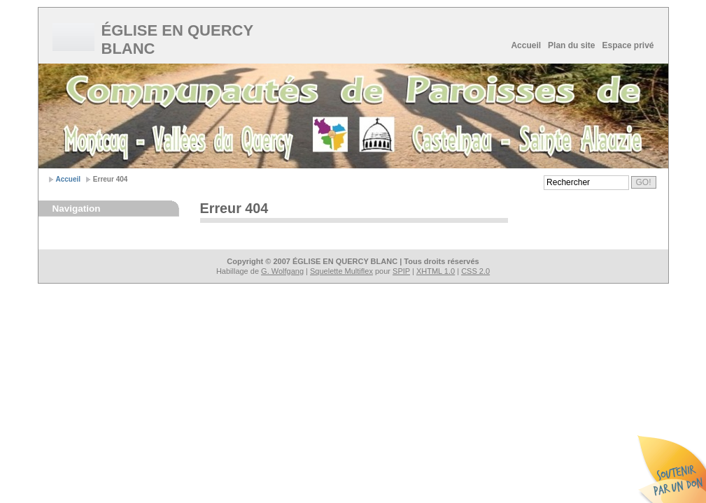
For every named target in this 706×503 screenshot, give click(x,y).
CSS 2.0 (475, 271)
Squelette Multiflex (341, 271)
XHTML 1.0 (435, 271)
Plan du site (571, 45)
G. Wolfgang (282, 271)
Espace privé (628, 45)
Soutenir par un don (671, 468)
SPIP (401, 271)
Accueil (526, 45)
